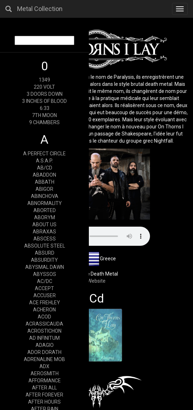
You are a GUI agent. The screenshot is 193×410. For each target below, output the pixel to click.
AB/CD (44, 168)
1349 (44, 80)
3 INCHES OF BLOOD (44, 101)
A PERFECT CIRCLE (44, 153)
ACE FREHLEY (44, 302)
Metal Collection (40, 8)
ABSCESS (44, 239)
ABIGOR (44, 189)
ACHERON (44, 309)
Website (96, 281)
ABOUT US (44, 224)
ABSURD (44, 253)
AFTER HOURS (44, 402)
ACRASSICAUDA (44, 324)
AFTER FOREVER (44, 395)
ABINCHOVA (44, 196)
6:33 (44, 108)
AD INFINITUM (44, 338)
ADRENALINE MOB (44, 359)
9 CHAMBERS (44, 122)
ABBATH (44, 182)
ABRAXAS (44, 231)
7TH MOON (44, 115)
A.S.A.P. (44, 161)
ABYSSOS (44, 274)
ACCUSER (44, 295)
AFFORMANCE (44, 380)
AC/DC (44, 281)
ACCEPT (44, 288)
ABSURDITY (44, 260)
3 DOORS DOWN (45, 94)
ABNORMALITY (44, 203)
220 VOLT (44, 87)
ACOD (44, 317)
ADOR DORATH (44, 352)
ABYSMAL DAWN (44, 267)
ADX (44, 366)
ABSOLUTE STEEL (44, 246)
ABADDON (44, 175)
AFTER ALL (44, 387)
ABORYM (44, 217)
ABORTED (44, 210)
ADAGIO (45, 345)
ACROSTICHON (44, 331)
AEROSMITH (45, 373)
